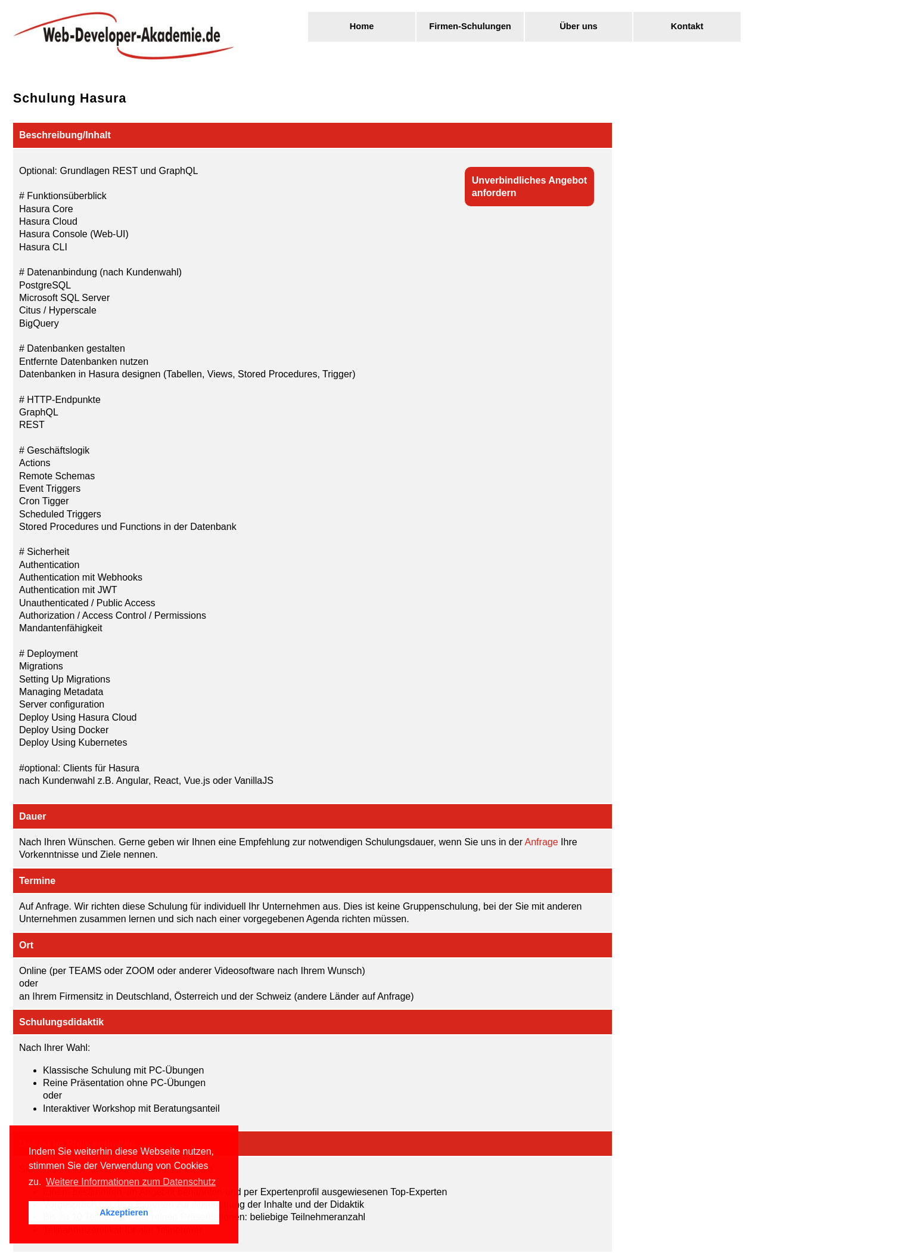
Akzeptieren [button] (124, 1212)
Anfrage (541, 842)
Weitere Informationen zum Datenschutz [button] (131, 1182)
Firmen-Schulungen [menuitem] (470, 26)
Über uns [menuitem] (579, 26)
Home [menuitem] (362, 26)
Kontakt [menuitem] (687, 26)
